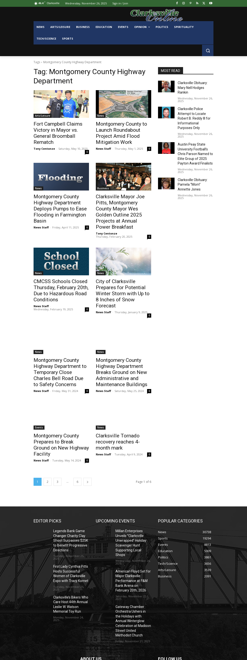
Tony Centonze (44, 140)
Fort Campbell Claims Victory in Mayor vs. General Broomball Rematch (60, 129)
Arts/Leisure (42, 115)
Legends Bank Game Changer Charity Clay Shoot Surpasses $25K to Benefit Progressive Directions (70, 494)
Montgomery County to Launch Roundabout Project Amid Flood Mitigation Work (121, 129)
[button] (207, 50)
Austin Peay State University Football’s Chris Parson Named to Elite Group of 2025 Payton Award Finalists (195, 138)
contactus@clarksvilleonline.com (121, 638)
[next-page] (87, 438)
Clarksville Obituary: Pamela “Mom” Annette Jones (193, 167)
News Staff (103, 140)
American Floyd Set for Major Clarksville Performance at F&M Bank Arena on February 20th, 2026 (132, 522)
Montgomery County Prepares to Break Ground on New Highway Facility (61, 405)
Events (39, 391)
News (100, 115)
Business (103, 180)
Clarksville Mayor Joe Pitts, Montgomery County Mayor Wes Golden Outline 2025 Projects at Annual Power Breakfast (121, 199)
